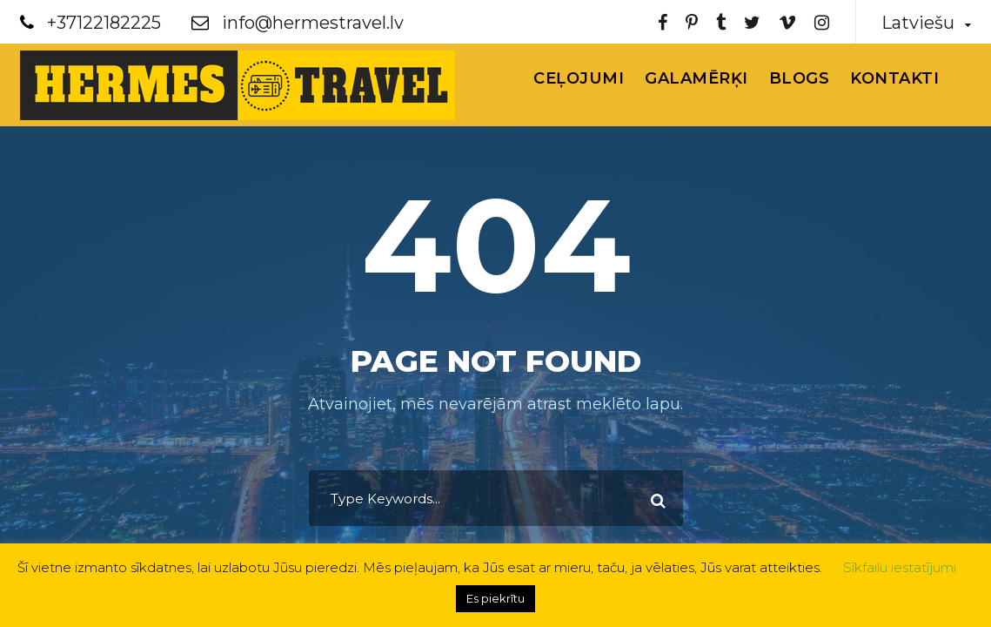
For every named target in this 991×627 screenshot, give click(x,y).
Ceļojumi (578, 78)
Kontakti (894, 78)
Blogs (799, 78)
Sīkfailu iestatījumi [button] (899, 567)
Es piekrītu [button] (495, 598)
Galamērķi (696, 78)
